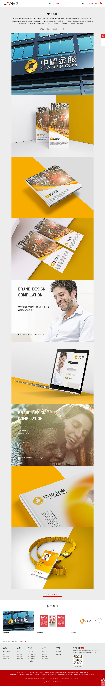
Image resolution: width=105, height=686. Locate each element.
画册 (4, 654)
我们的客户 (45, 658)
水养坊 (103, 40)
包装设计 (19, 656)
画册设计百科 (31, 656)
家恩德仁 (74, 632)
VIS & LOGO (6, 651)
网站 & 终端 (20, 658)
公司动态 (30, 651)
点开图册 (103, 35)
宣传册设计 (44, 674)
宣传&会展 (6, 656)
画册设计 (19, 654)
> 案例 (15, 641)
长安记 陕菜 (41, 632)
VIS (18, 651)
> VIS (25, 641)
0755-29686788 (95, 3)
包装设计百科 (31, 658)
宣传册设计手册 (32, 654)
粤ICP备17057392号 (74, 678)
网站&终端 (6, 658)
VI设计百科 (31, 661)
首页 (13, 641)
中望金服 (6, 632)
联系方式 (58, 651)
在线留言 (58, 654)
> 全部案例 (20, 641)
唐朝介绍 (44, 651)
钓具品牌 (103, 44)
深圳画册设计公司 (21, 672)
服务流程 (44, 656)
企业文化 (44, 654)
